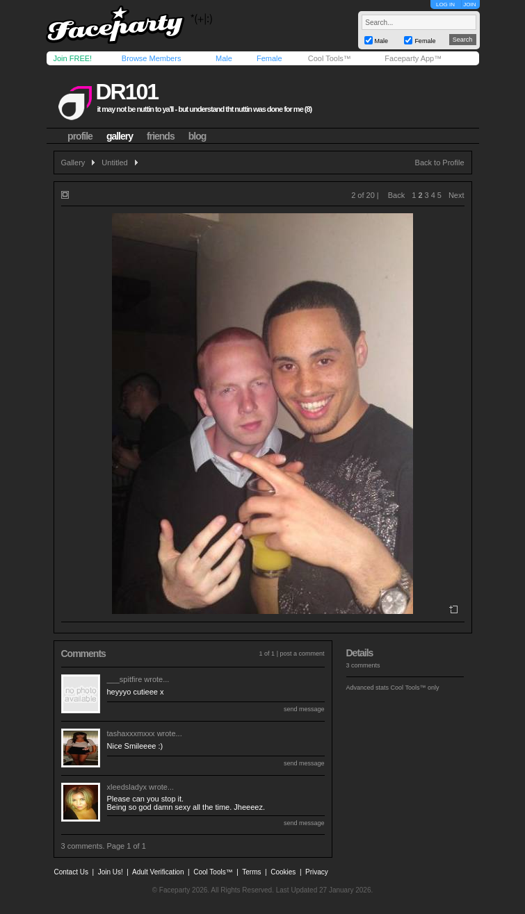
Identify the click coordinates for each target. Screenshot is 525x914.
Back (396, 195)
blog (197, 136)
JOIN (469, 4)
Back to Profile (440, 162)
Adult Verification (158, 872)
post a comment (302, 653)
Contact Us (71, 872)
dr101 (126, 91)
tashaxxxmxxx (131, 733)
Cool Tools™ (329, 58)
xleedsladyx (127, 787)
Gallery (73, 162)
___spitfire (125, 679)
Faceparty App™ (413, 58)
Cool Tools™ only (415, 687)
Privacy (316, 872)
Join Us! (110, 872)
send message (304, 709)
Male (224, 58)
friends (161, 136)
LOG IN (445, 4)
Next (457, 195)
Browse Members (151, 58)
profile (79, 136)
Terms (251, 872)
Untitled (114, 162)
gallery (119, 136)
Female (269, 58)
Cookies (283, 872)
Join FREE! (73, 58)
